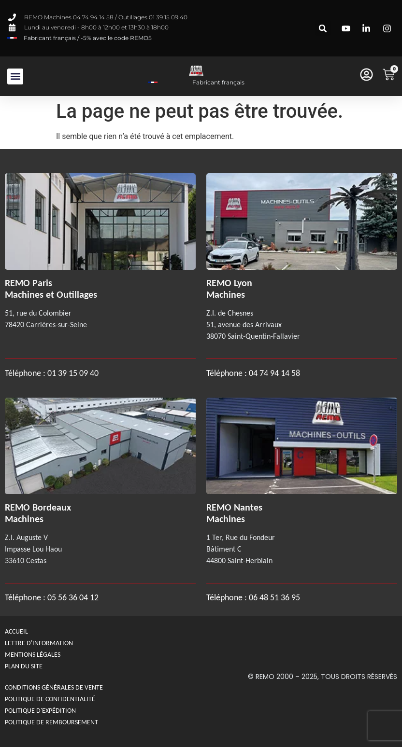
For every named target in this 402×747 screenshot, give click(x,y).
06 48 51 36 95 (274, 597)
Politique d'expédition (40, 710)
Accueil (16, 631)
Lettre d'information (39, 643)
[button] (323, 28)
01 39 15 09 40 (72, 373)
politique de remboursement (51, 722)
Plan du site (24, 666)
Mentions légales (32, 654)
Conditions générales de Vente (54, 687)
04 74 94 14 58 (274, 373)
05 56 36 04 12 (73, 597)
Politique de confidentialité (50, 699)
